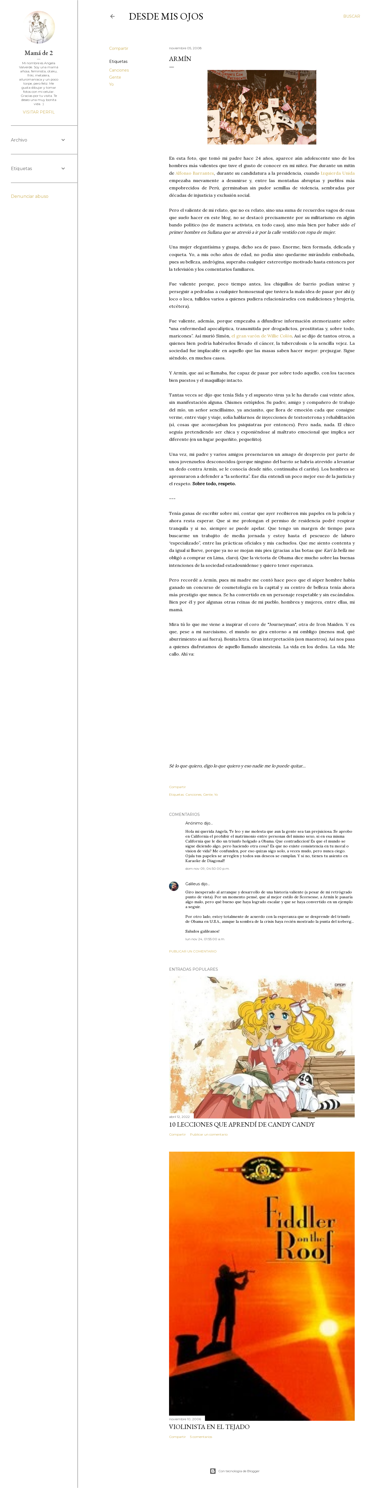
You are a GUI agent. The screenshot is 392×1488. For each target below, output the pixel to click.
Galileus (192, 883)
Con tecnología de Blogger (235, 1471)
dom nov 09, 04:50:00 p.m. (207, 868)
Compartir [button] (118, 48)
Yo (111, 84)
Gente (115, 77)
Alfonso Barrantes (195, 173)
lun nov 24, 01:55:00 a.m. (205, 939)
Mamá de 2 (38, 52)
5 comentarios (201, 1437)
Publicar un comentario (193, 951)
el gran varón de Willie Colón (261, 336)
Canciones (119, 70)
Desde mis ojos (166, 16)
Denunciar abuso (29, 196)
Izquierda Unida (338, 173)
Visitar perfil (39, 112)
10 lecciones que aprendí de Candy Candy (241, 1124)
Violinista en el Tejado (209, 1426)
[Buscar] (351, 16)
